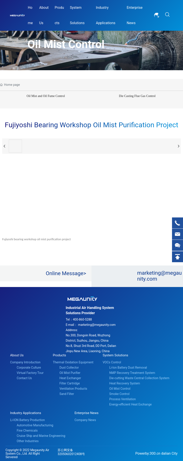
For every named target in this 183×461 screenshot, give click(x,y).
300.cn (155, 453)
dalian (166, 453)
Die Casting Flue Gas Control (137, 96)
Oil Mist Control (65, 44)
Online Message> (66, 273)
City (175, 453)
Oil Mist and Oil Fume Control (46, 96)
